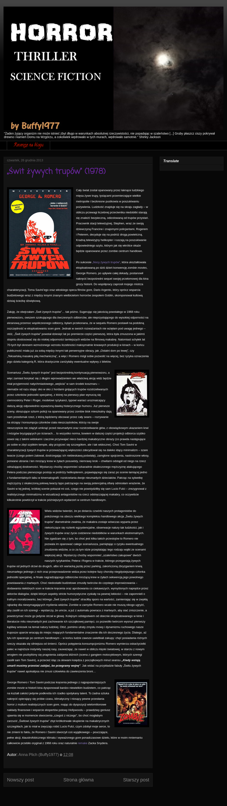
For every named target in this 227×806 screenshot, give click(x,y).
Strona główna (78, 780)
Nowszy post (20, 780)
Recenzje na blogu (28, 145)
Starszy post (136, 780)
